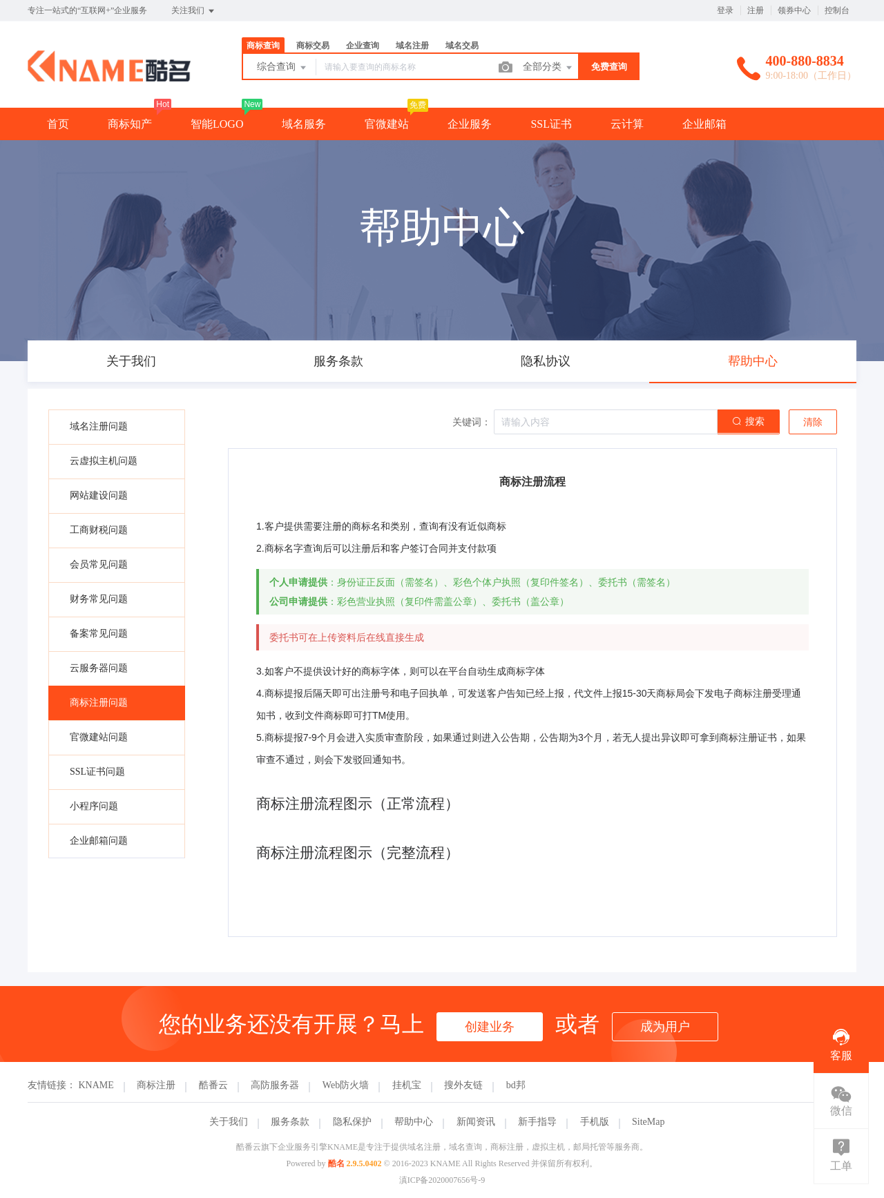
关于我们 (228, 1122)
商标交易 (312, 45)
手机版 (594, 1122)
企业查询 (362, 45)
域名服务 (304, 124)
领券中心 (794, 10)
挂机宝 (406, 1085)
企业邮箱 (704, 124)
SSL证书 (551, 124)
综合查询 (282, 67)
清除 (813, 422)
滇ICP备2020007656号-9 (442, 1180)
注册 (755, 10)
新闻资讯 (476, 1122)
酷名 (336, 1163)
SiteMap (648, 1122)
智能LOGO (217, 124)
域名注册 (412, 45)
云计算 (627, 124)
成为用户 (665, 1027)
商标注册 (156, 1085)
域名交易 (462, 45)
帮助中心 (413, 1122)
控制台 (837, 10)
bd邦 (516, 1085)
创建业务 (490, 1027)
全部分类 (548, 67)
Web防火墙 (346, 1085)
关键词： (471, 422)
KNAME (96, 1085)
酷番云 (213, 1085)
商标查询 (263, 45)
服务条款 (290, 1122)
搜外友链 (463, 1085)
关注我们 (193, 11)
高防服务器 (275, 1085)
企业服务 (470, 124)
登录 (725, 10)
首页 (58, 124)
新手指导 (537, 1122)
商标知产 (130, 124)
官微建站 (387, 124)
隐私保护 (352, 1122)
